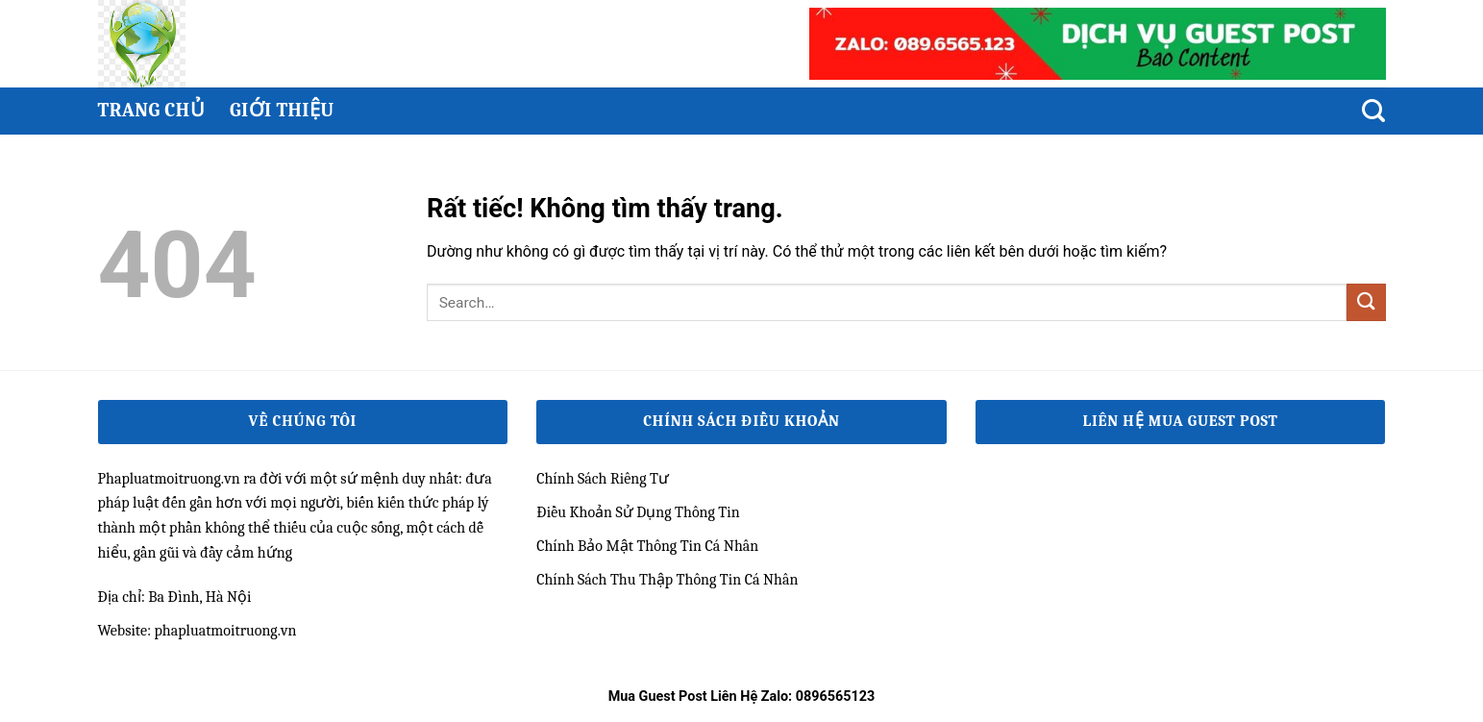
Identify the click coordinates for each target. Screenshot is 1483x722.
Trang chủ (151, 110)
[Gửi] (1366, 302)
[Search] (1373, 111)
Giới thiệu (282, 110)
